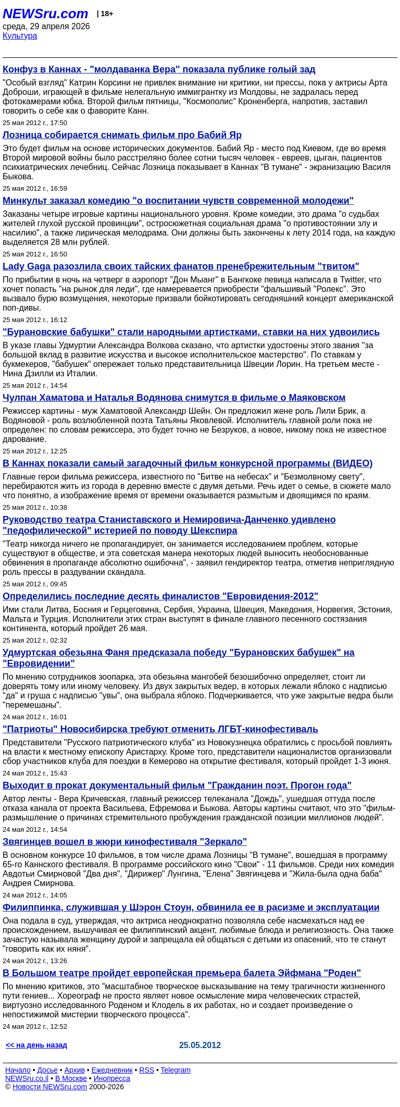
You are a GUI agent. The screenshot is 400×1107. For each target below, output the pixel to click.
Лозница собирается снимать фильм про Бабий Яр (122, 135)
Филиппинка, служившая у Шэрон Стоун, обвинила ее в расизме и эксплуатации (191, 907)
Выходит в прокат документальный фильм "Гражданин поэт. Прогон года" (177, 785)
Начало (18, 1070)
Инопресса (112, 1078)
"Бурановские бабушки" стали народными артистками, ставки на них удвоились (191, 332)
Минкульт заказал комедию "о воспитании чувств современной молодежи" (178, 200)
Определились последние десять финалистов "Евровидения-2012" (160, 596)
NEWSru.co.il (26, 1078)
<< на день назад (36, 1045)
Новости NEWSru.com (49, 1087)
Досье (47, 1070)
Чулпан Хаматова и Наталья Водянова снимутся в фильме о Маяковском (174, 397)
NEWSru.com (46, 13)
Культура (20, 35)
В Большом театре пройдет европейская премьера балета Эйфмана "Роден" (182, 973)
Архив (75, 1070)
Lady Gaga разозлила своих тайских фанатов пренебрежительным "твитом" (181, 266)
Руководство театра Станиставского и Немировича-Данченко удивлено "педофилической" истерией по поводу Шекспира (169, 525)
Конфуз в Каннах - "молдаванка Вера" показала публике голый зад (159, 69)
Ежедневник (112, 1070)
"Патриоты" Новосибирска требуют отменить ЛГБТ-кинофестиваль (160, 729)
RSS (146, 1070)
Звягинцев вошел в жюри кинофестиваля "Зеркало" (125, 842)
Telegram (176, 1070)
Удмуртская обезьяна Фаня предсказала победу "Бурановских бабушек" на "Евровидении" (179, 658)
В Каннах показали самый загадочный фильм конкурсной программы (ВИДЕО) (187, 463)
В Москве (71, 1078)
